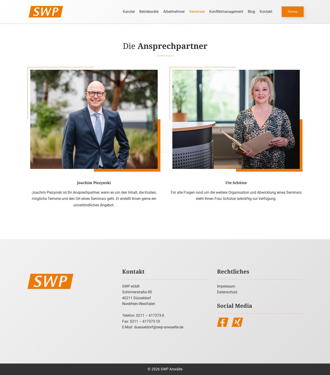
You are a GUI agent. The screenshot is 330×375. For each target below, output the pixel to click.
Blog (251, 11)
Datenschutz (227, 292)
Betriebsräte (149, 11)
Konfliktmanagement (226, 11)
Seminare (197, 11)
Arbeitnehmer (174, 11)
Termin (292, 12)
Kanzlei (129, 11)
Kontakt (266, 11)
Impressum (226, 286)
